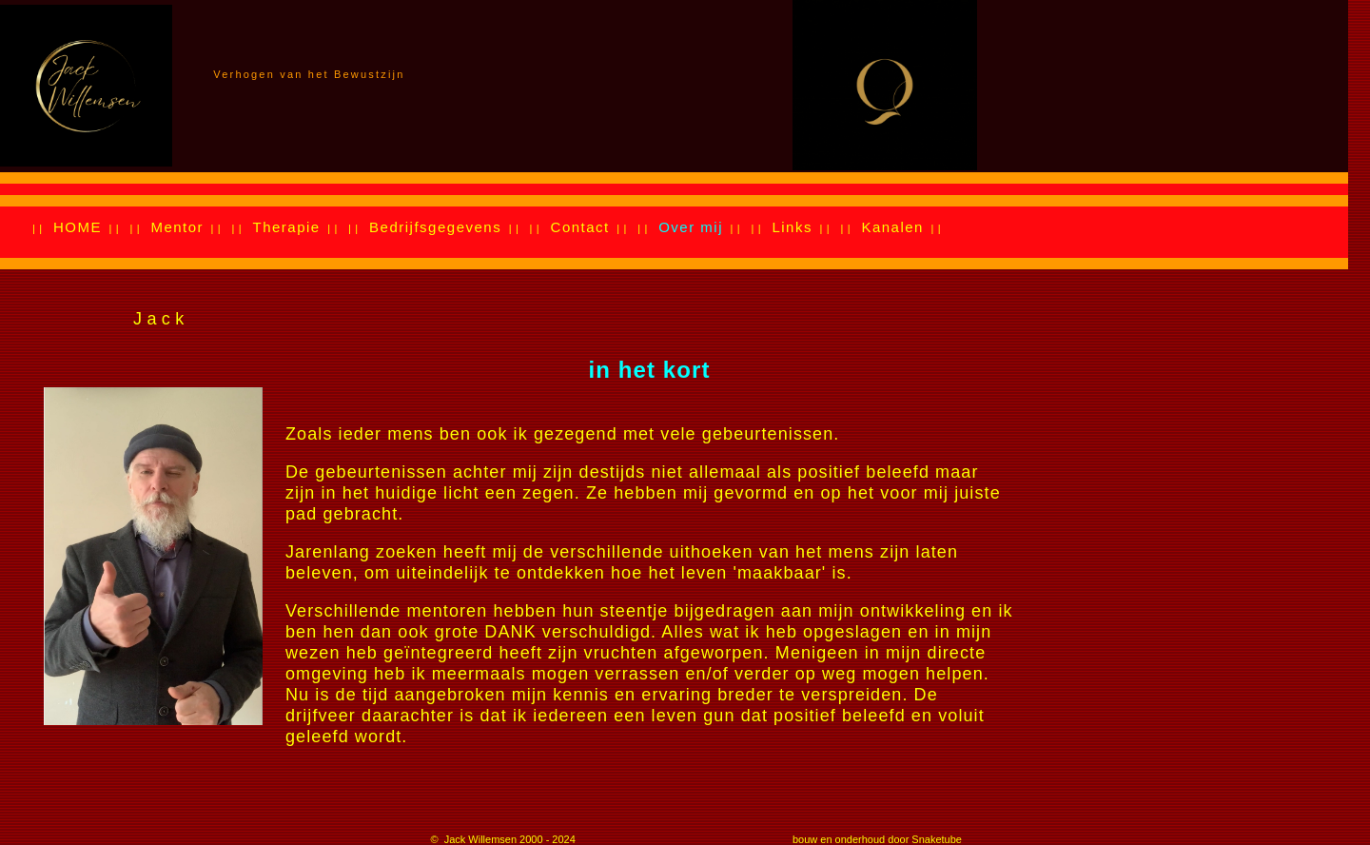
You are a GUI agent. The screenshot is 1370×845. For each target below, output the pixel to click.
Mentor (177, 227)
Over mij (690, 227)
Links (792, 227)
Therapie (286, 227)
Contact (580, 227)
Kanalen (892, 227)
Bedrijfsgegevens (435, 227)
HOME (77, 227)
